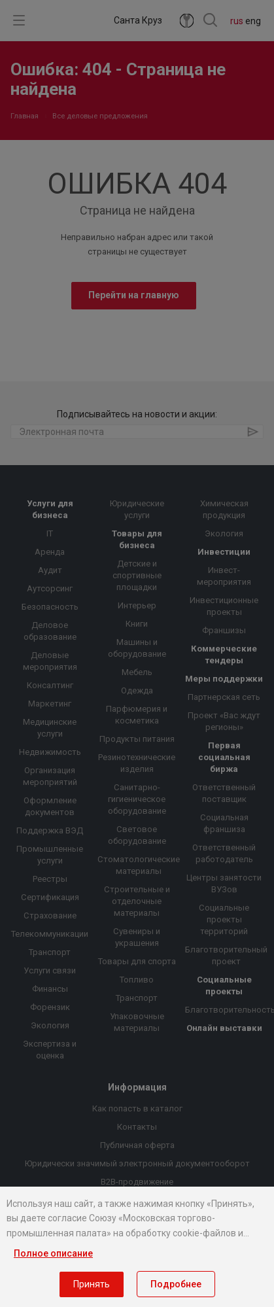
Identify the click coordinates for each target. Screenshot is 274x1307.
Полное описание (53, 1253)
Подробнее (175, 1284)
